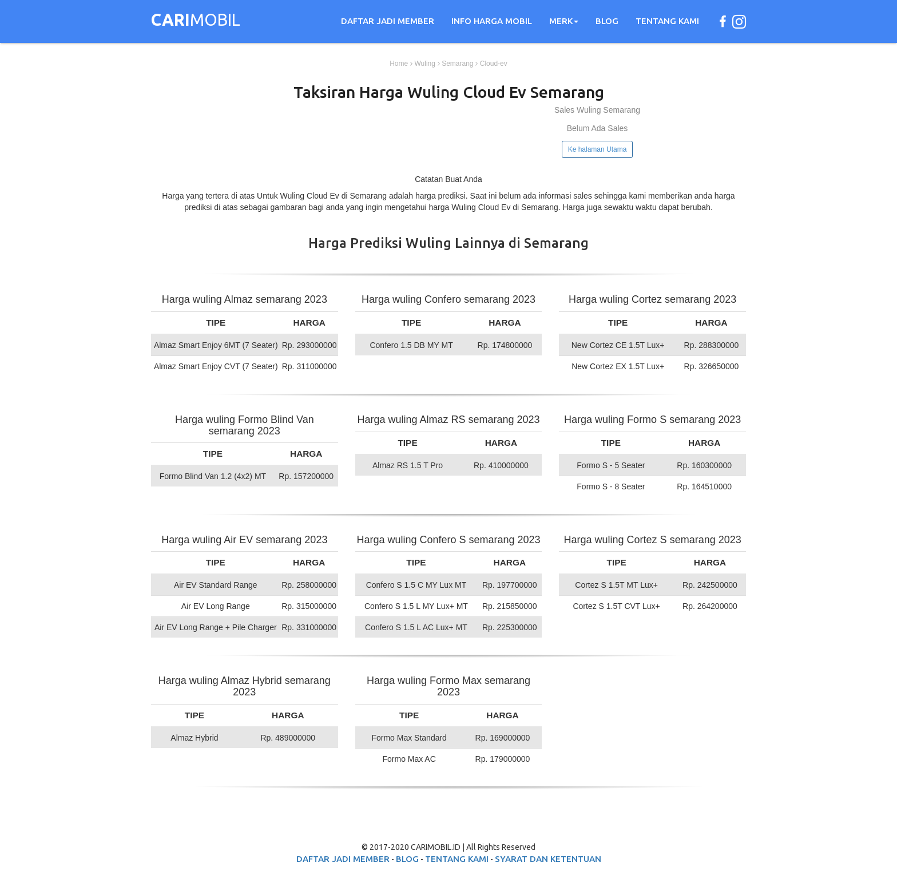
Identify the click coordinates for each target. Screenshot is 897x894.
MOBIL (195, 21)
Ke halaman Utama (597, 149)
